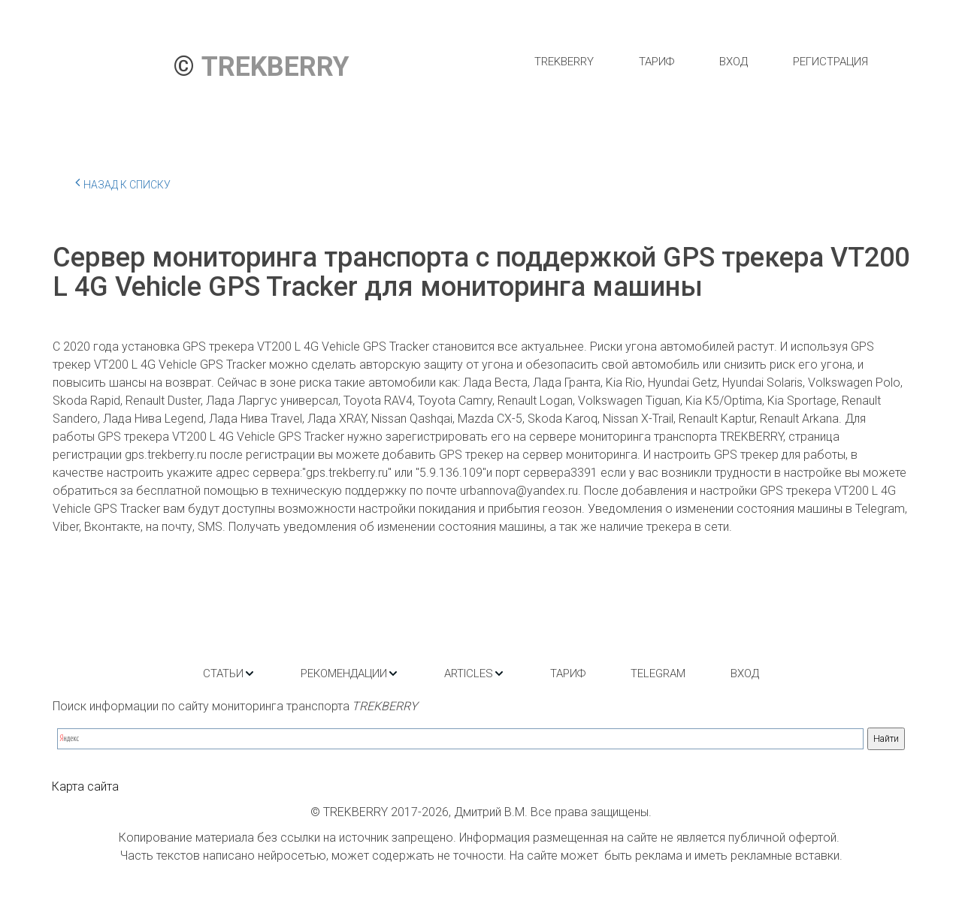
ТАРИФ (656, 61)
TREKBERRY (564, 61)
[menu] (700, 62)
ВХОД (733, 61)
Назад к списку (123, 182)
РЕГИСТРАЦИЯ (830, 61)
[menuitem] (564, 62)
